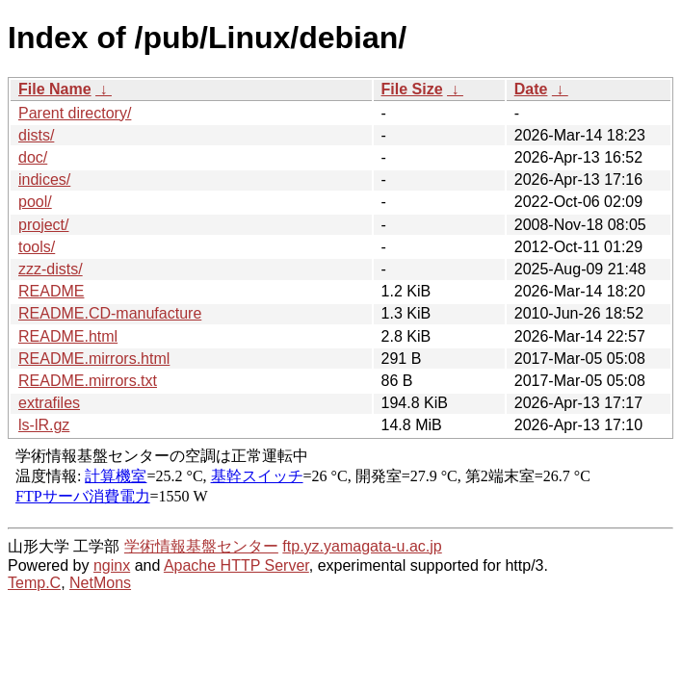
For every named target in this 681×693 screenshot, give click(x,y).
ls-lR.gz (43, 425)
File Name (55, 89)
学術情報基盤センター (201, 546)
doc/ (32, 157)
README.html (68, 336)
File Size (412, 89)
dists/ (36, 135)
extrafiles (49, 403)
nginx (111, 565)
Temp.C (34, 583)
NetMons (100, 583)
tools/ (36, 247)
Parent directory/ (74, 113)
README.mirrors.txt (87, 380)
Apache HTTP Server (236, 565)
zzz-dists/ (50, 269)
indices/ (44, 179)
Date (531, 89)
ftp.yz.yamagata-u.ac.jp (361, 546)
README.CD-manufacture (109, 313)
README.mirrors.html (94, 358)
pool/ (35, 201)
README (51, 291)
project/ (43, 225)
